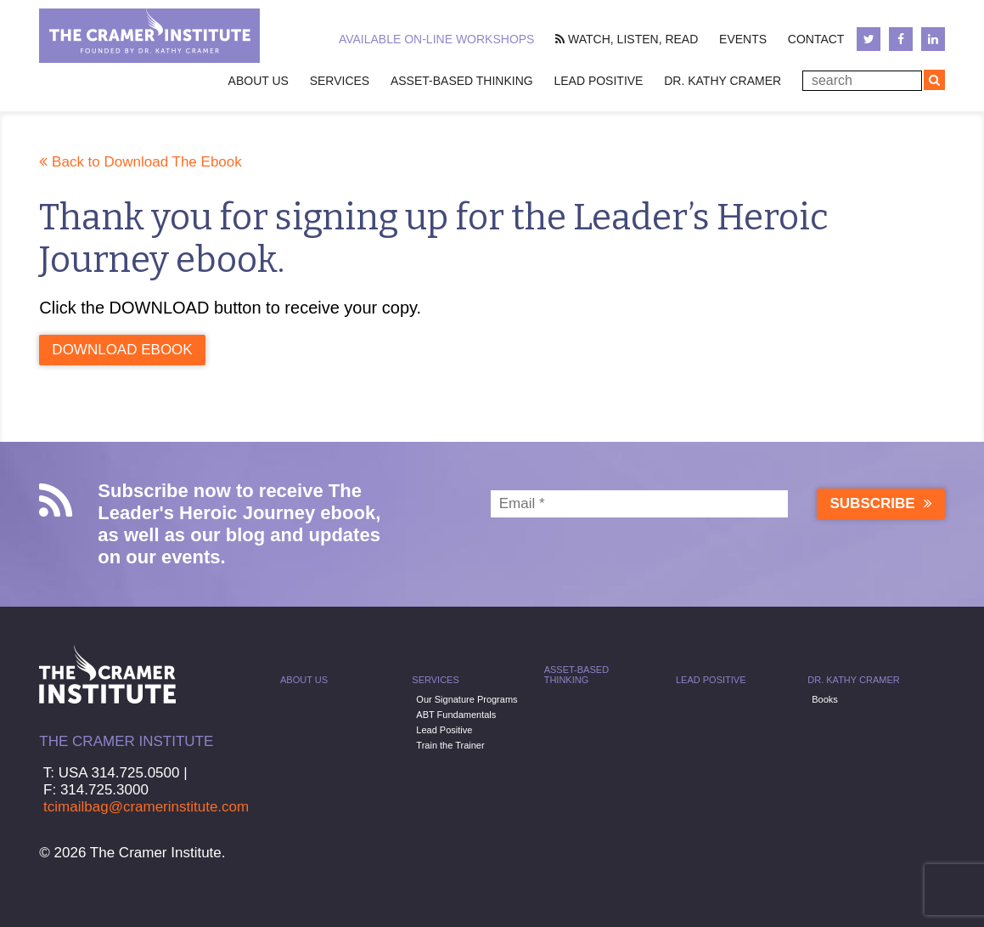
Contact (816, 39)
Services (340, 81)
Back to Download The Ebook (140, 162)
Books (825, 699)
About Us (304, 680)
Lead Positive (598, 81)
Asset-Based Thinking (462, 81)
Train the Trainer (450, 745)
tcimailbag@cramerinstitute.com (146, 807)
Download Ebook (122, 350)
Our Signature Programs (466, 699)
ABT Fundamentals (456, 714)
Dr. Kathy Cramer (722, 81)
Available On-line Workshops (437, 39)
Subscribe (880, 503)
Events (743, 39)
